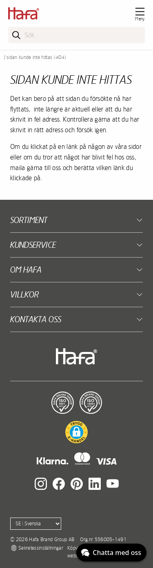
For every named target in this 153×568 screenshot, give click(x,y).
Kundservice (33, 244)
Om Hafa (26, 269)
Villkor (24, 294)
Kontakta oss (35, 319)
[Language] (35, 524)
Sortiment (28, 220)
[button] (76, 432)
